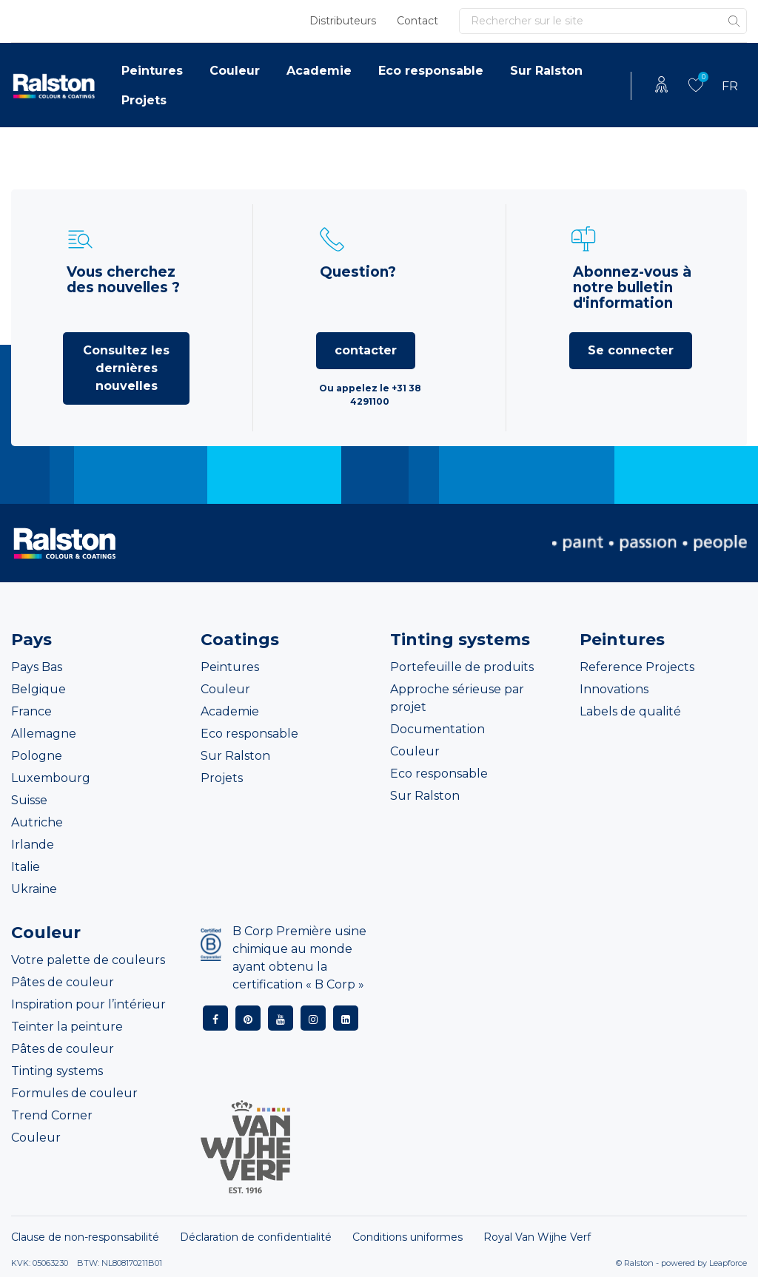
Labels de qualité (630, 711)
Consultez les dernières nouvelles (126, 368)
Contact (417, 20)
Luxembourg (50, 778)
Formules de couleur (74, 1093)
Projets (144, 100)
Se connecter (631, 350)
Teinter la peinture (67, 1027)
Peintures (152, 71)
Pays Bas (36, 667)
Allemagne (43, 734)
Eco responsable (430, 71)
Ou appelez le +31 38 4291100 (370, 395)
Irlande (32, 845)
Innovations (614, 689)
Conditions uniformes (407, 1237)
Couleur (234, 71)
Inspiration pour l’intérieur (88, 1004)
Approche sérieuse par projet (457, 698)
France (31, 711)
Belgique (38, 689)
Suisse (29, 800)
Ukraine (34, 889)
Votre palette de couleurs (88, 960)
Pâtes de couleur (62, 982)
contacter (366, 350)
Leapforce (728, 1263)
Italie (25, 867)
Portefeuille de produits (462, 667)
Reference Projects (637, 667)
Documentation (437, 729)
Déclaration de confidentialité (256, 1237)
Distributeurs (342, 20)
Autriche (37, 822)
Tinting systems (57, 1071)
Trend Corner (52, 1115)
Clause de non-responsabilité (85, 1237)
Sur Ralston (546, 71)
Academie (319, 71)
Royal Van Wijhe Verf (537, 1237)
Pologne (36, 756)
